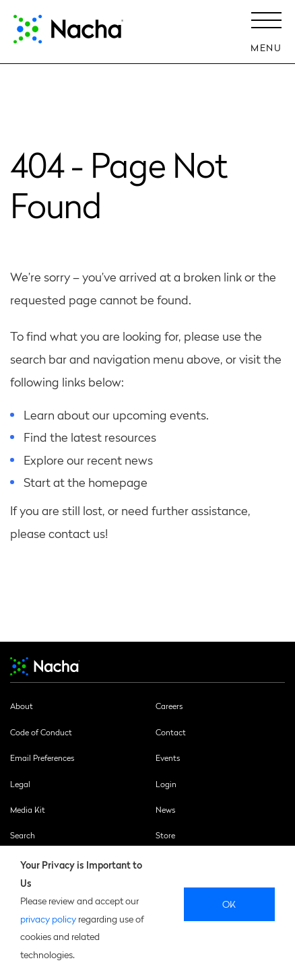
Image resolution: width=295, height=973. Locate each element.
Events (168, 757)
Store (165, 835)
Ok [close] (229, 904)
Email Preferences (42, 757)
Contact (171, 732)
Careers (169, 705)
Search (22, 835)
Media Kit (27, 809)
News (165, 809)
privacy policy (48, 918)
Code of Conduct (41, 732)
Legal (20, 783)
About (21, 705)
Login (166, 783)
